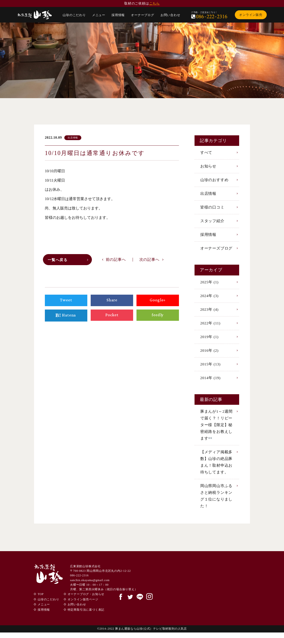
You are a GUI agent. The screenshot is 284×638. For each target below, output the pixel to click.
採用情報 (118, 15)
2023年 (209, 311)
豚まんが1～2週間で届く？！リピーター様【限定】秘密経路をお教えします (216, 428)
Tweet (66, 301)
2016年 (209, 353)
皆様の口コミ (212, 208)
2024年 (209, 297)
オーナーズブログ (216, 250)
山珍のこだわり (74, 15)
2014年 (210, 381)
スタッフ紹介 (212, 222)
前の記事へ (116, 260)
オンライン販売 (250, 15)
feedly (158, 316)
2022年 (210, 325)
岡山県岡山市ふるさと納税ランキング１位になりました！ (216, 501)
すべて (206, 152)
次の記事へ (149, 260)
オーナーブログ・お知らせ (86, 599)
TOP (41, 599)
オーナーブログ (142, 15)
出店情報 (208, 194)
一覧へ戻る (58, 261)
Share (112, 301)
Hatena (66, 317)
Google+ (158, 301)
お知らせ (208, 166)
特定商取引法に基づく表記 (86, 615)
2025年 (209, 283)
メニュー (98, 15)
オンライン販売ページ (83, 605)
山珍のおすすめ (214, 180)
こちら (154, 3)
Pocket (111, 316)
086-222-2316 (79, 581)
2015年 (210, 367)
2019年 (209, 339)
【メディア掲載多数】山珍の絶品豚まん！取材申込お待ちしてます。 (216, 466)
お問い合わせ (170, 15)
